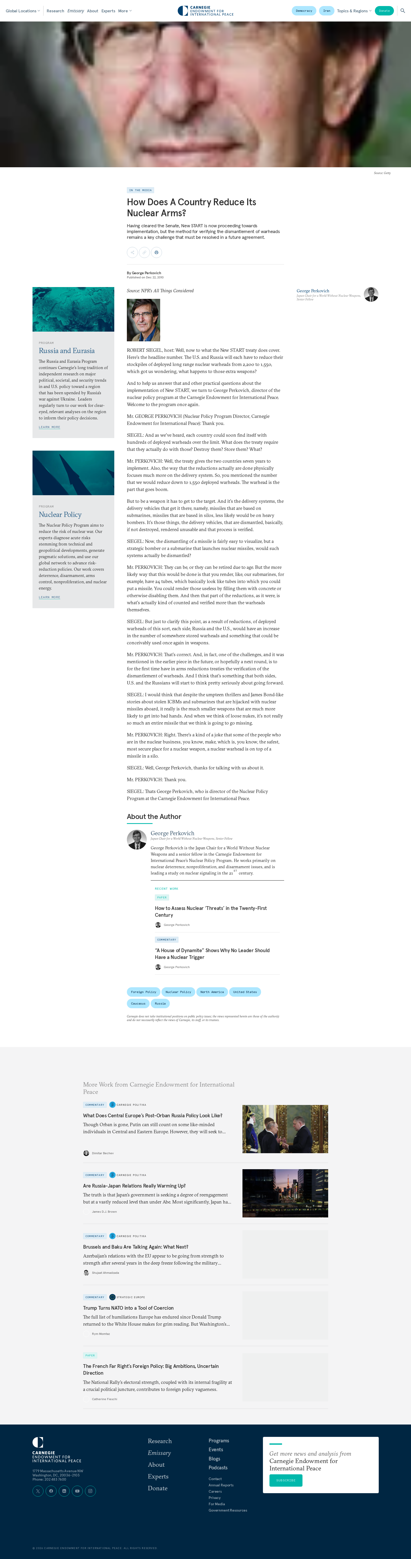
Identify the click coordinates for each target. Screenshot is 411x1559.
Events (216, 1449)
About (92, 10)
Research (55, 10)
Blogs (214, 1458)
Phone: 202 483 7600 (49, 1479)
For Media (217, 1504)
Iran (327, 11)
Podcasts (218, 1467)
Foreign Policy (143, 992)
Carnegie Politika (131, 1104)
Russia (160, 1003)
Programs (219, 1440)
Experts (108, 10)
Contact (215, 1478)
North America (212, 992)
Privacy (215, 1497)
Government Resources (228, 1510)
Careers (215, 1491)
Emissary (75, 11)
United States (245, 992)
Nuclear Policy (178, 992)
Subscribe (286, 1480)
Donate (384, 11)
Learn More (49, 427)
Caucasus (138, 1003)
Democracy (304, 11)
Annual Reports (221, 1485)
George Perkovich (146, 273)
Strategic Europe (131, 1297)
